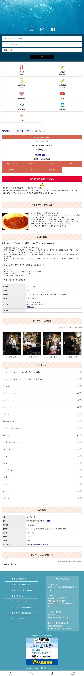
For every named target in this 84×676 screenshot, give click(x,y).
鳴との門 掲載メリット (22, 584)
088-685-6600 (43, 155)
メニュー (72, 164)
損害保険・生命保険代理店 (57, 598)
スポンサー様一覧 (20, 601)
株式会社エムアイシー (55, 584)
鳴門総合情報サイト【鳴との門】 (13, 131)
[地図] (48, 521)
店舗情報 (11, 170)
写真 (52, 164)
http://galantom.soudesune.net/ (37, 545)
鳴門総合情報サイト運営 (56, 601)
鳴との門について (20, 579)
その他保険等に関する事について (59, 617)
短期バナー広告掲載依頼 (22, 613)
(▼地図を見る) (30, 307)
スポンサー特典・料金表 (22, 607)
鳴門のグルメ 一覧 (31, 131)
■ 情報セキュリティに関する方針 (59, 628)
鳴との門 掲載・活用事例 (23, 590)
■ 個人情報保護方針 (55, 626)
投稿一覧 (52, 170)
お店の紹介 (32, 164)
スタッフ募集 (18, 619)
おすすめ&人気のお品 (11, 164)
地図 (32, 170)
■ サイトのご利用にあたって (58, 623)
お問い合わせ (18, 596)
